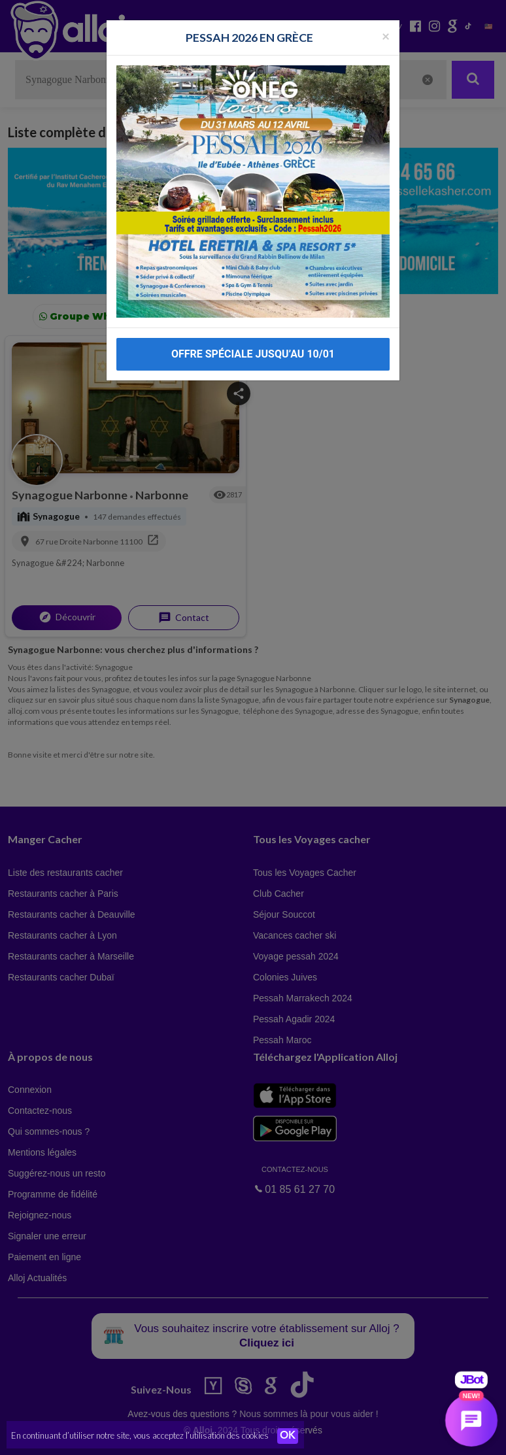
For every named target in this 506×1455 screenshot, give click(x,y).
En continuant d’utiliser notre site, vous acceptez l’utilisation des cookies (140, 1435)
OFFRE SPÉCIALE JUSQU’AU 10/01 (253, 354)
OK (287, 1436)
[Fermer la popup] (386, 35)
